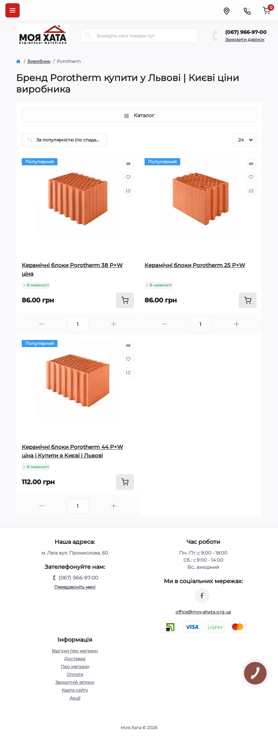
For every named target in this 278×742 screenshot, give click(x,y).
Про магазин (75, 666)
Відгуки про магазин (75, 650)
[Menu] (12, 10)
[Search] (88, 36)
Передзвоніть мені (74, 587)
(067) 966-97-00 (246, 32)
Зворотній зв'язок (74, 682)
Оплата (75, 674)
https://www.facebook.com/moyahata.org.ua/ (202, 595)
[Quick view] (128, 163)
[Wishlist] (128, 177)
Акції (75, 698)
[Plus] (114, 324)
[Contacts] (247, 10)
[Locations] (226, 10)
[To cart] (125, 300)
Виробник (38, 61)
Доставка (74, 658)
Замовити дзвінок (244, 39)
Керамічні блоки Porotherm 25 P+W (195, 265)
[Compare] (128, 190)
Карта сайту (75, 690)
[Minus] (41, 324)
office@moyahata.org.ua (203, 612)
